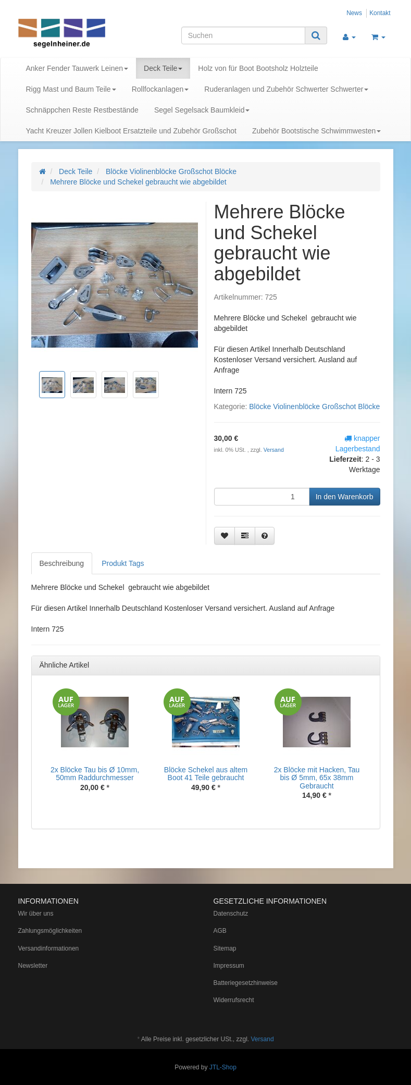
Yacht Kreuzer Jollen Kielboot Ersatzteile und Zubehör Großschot (131, 131)
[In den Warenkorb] (344, 496)
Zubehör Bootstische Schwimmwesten (316, 131)
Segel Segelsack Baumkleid (202, 110)
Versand (274, 450)
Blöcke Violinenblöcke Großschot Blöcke (314, 406)
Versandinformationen (48, 948)
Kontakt (379, 13)
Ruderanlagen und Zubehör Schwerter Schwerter (286, 89)
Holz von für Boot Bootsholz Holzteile (258, 68)
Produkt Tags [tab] (123, 563)
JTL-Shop (222, 1067)
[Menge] (261, 496)
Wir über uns (36, 913)
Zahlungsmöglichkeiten (50, 930)
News (354, 13)
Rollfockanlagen (160, 89)
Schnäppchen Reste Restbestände (82, 110)
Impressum (229, 965)
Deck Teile (163, 68)
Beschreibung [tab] (62, 563)
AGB (220, 930)
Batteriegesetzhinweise (246, 983)
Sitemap (225, 948)
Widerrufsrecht (234, 1000)
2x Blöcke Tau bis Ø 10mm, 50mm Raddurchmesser (95, 774)
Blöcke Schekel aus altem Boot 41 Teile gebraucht (205, 774)
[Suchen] (243, 35)
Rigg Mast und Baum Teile (71, 89)
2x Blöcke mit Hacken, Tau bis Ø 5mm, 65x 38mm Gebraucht (317, 778)
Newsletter (33, 965)
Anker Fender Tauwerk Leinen (77, 68)
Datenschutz (231, 913)
